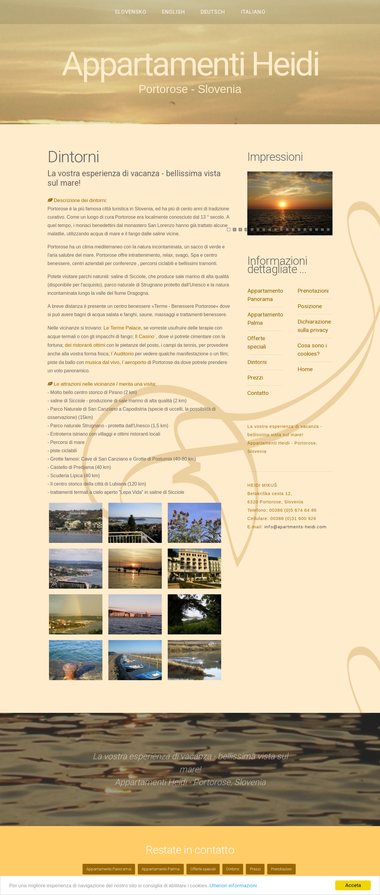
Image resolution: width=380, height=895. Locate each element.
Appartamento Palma (161, 869)
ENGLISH (173, 12)
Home (305, 369)
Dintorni (257, 362)
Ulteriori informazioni (233, 885)
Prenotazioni (313, 290)
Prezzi (255, 377)
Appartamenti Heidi (190, 64)
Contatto (258, 393)
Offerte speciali (203, 869)
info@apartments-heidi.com (296, 527)
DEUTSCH (213, 12)
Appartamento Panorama (108, 869)
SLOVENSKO (130, 12)
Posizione (309, 306)
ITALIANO (253, 12)
